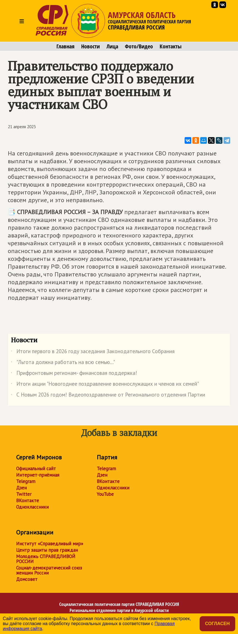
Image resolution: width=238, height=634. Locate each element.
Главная (65, 46)
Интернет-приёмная (37, 474)
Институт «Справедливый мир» (49, 543)
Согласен (217, 623)
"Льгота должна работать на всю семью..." (63, 363)
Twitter (23, 494)
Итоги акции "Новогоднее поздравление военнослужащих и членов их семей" (105, 384)
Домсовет (27, 579)
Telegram (25, 481)
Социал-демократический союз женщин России (49, 570)
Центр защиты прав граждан (47, 550)
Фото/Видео (139, 46)
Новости (90, 46)
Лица (112, 46)
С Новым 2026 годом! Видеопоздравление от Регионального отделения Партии (108, 395)
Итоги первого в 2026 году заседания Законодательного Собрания (93, 352)
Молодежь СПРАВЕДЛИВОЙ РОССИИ (45, 559)
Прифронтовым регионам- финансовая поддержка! (74, 374)
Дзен (21, 487)
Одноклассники (32, 506)
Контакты (171, 46)
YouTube (105, 494)
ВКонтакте (27, 500)
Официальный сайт (36, 468)
